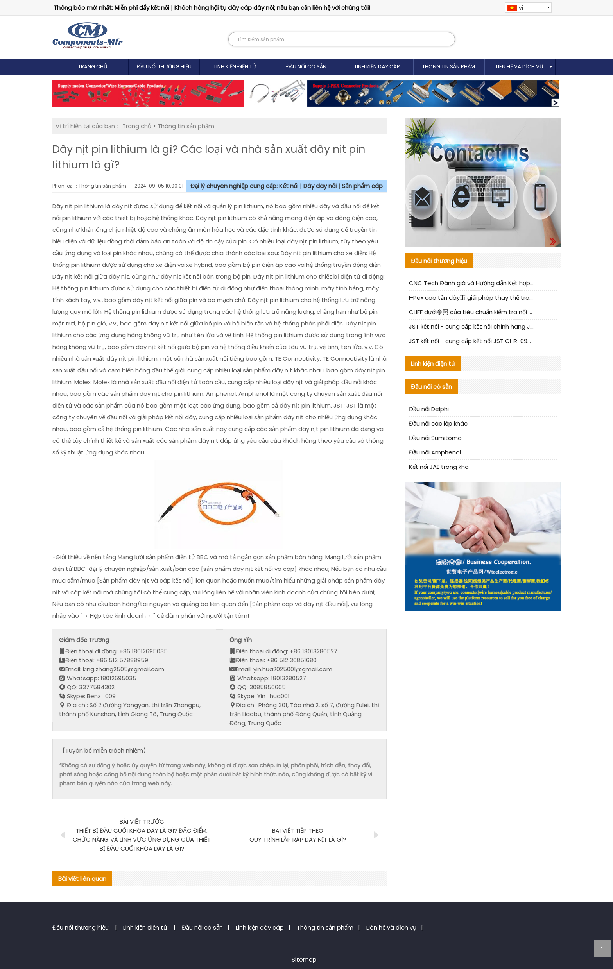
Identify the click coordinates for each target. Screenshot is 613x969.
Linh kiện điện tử (235, 66)
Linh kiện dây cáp (377, 66)
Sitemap (304, 959)
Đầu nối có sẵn (306, 66)
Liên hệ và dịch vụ (519, 66)
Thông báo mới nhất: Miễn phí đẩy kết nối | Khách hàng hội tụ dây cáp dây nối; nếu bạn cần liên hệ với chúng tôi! (212, 8)
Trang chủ (93, 66)
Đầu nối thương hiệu (164, 66)
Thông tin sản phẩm (448, 66)
